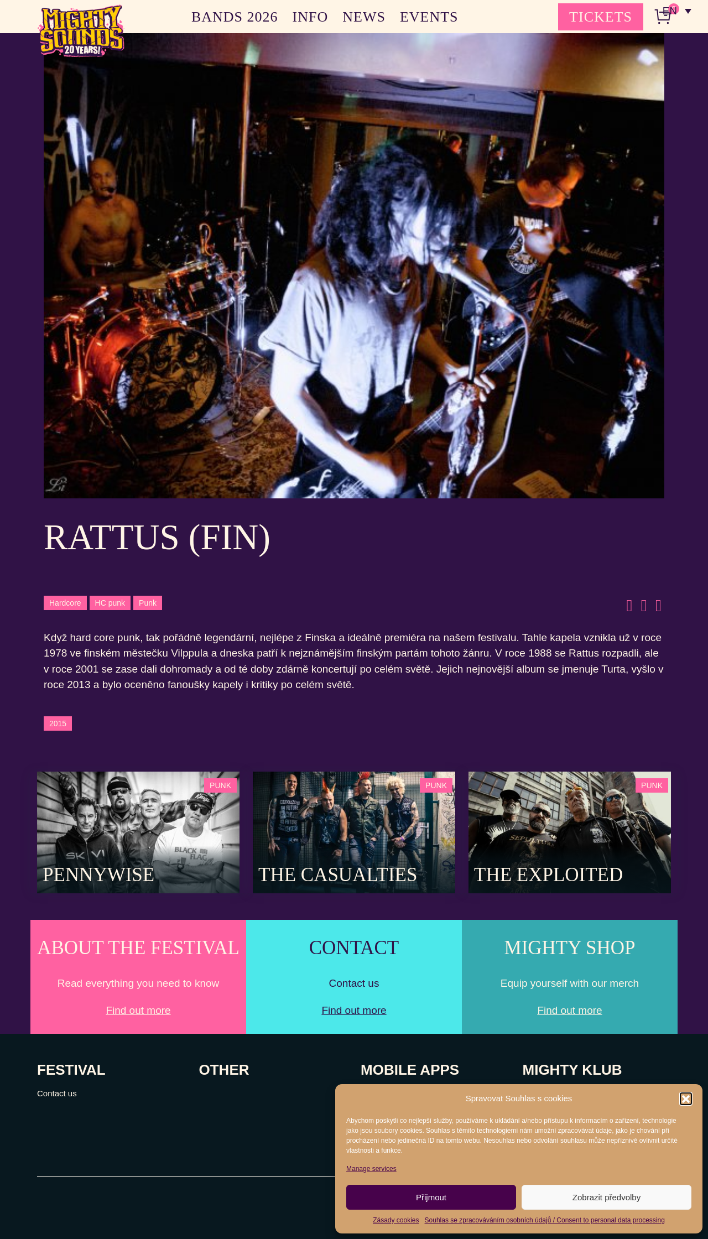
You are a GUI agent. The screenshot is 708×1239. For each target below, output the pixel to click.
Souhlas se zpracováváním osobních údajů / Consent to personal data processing (545, 1220)
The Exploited (548, 875)
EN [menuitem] (669, 11)
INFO (311, 17)
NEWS (364, 17)
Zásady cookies (396, 1220)
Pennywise (98, 875)
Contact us (57, 1093)
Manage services (371, 1169)
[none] (676, 11)
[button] (685, 1098)
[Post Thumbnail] (138, 831)
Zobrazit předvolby (606, 1197)
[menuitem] (676, 11)
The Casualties (337, 875)
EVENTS (429, 17)
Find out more (138, 1010)
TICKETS (600, 17)
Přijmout (431, 1197)
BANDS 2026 (234, 17)
